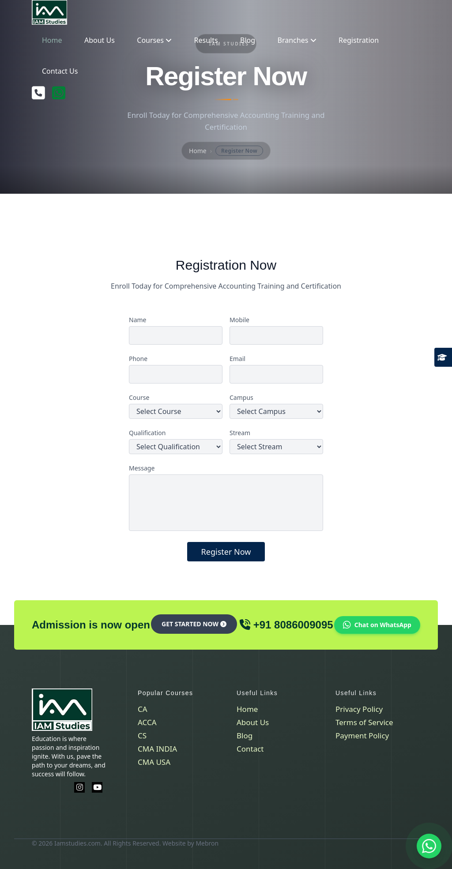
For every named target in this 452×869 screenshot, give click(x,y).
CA (142, 709)
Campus (241, 397)
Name (137, 320)
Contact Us (60, 71)
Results (206, 40)
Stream (240, 433)
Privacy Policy (359, 709)
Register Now (226, 551)
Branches (297, 40)
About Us (99, 40)
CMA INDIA (157, 749)
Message (141, 468)
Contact (250, 749)
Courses (154, 40)
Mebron (207, 843)
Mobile (239, 320)
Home (52, 40)
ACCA (147, 722)
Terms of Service (364, 722)
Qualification (147, 433)
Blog (247, 40)
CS (142, 735)
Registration (359, 40)
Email (237, 358)
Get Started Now (194, 624)
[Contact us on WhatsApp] (429, 846)
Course (139, 397)
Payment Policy (362, 735)
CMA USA (154, 762)
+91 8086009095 (293, 625)
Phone (138, 358)
